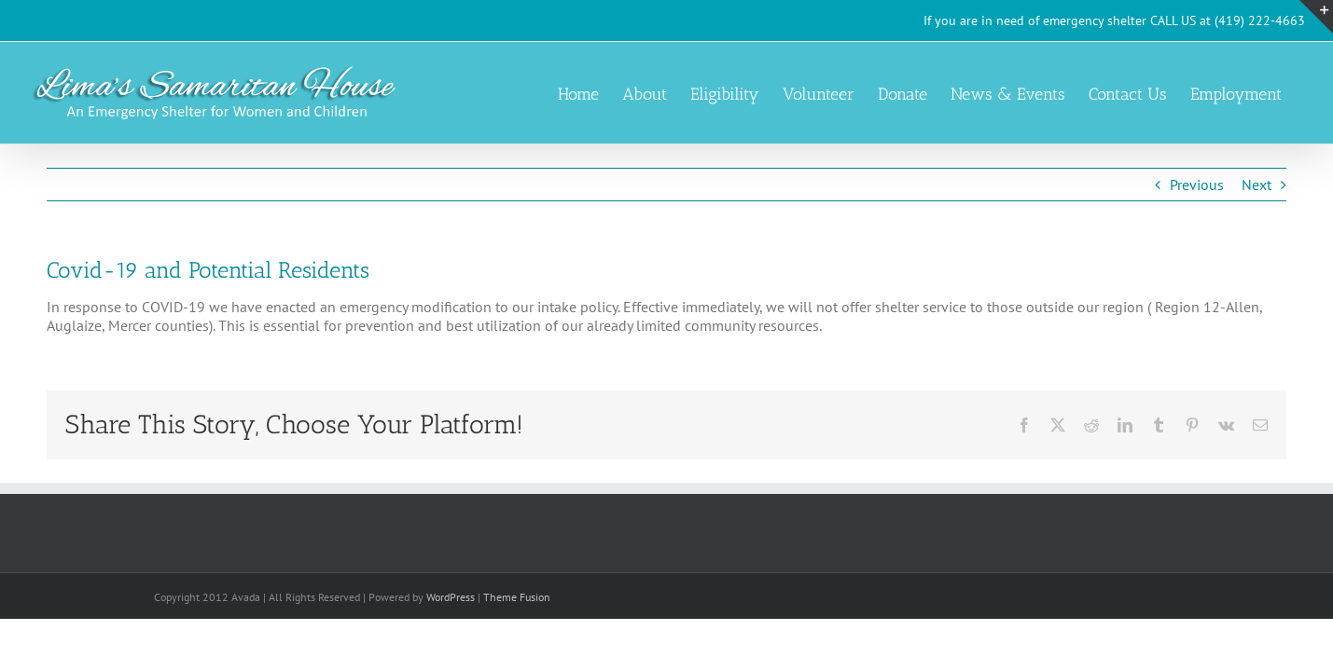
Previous (1197, 184)
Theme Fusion (516, 597)
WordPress (450, 597)
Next (1256, 184)
